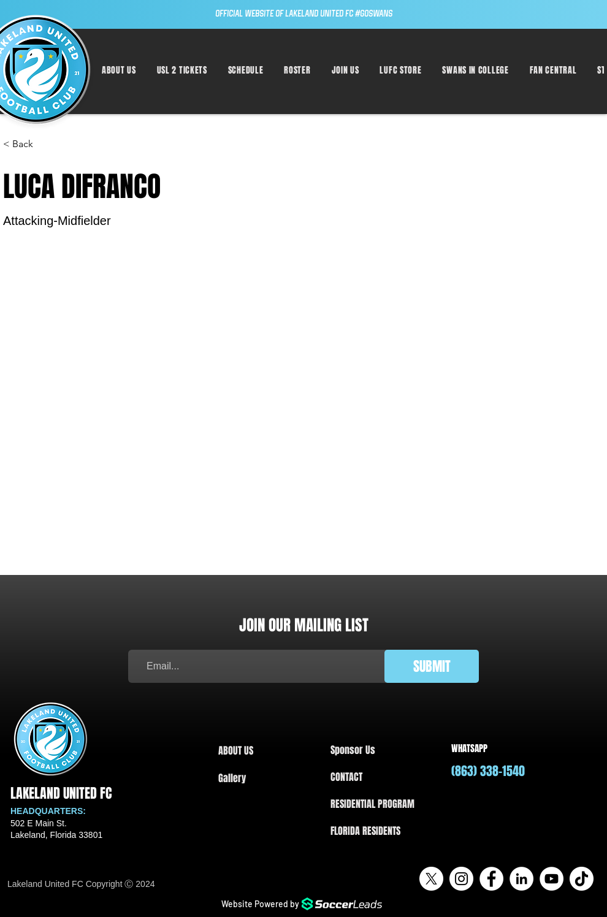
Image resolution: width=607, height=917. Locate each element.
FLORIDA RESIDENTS (365, 831)
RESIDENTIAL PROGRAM (372, 804)
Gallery (232, 778)
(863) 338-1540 (488, 771)
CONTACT (346, 777)
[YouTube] (551, 879)
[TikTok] (582, 879)
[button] (246, 70)
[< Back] (27, 144)
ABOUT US (235, 751)
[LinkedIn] (521, 879)
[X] (431, 879)
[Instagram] (461, 879)
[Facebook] (491, 879)
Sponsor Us (352, 750)
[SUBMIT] (431, 666)
